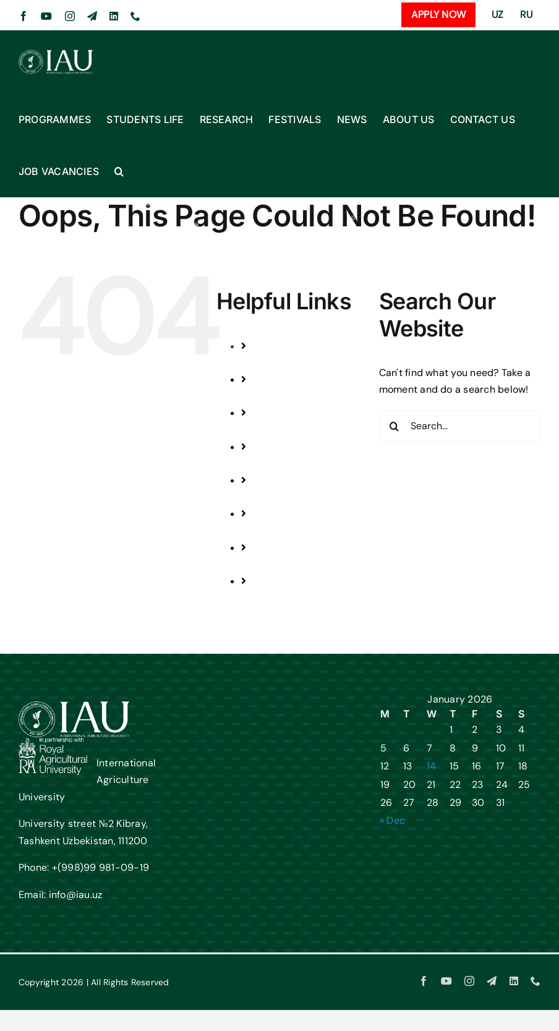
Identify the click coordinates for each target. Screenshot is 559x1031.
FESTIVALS (289, 463)
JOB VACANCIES (302, 597)
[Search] (394, 426)
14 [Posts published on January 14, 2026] (431, 765)
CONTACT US (295, 564)
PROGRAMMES (299, 362)
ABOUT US (288, 530)
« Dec (392, 820)
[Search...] (459, 426)
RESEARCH (290, 430)
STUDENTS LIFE (300, 396)
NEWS (278, 496)
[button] (119, 171)
